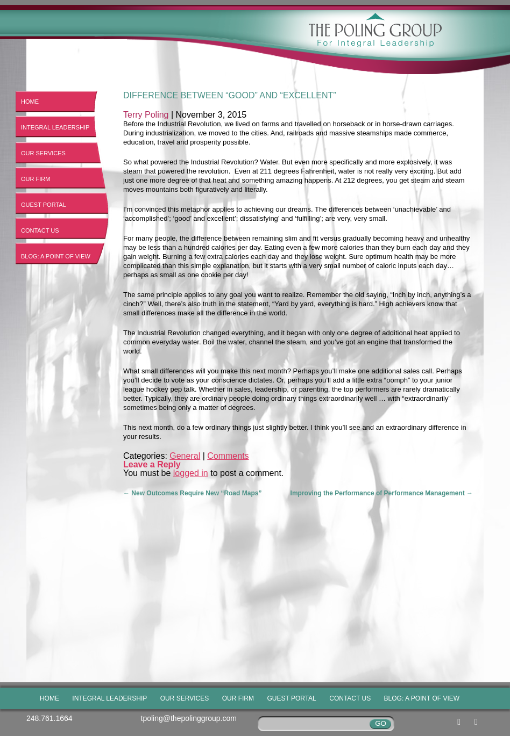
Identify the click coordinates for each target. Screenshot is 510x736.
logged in (190, 473)
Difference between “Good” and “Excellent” (229, 95)
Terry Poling (145, 114)
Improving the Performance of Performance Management (382, 493)
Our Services (43, 153)
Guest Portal (43, 204)
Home (30, 101)
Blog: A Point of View (55, 256)
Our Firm (35, 179)
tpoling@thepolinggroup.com (189, 718)
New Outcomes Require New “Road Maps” (192, 493)
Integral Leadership (55, 127)
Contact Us (40, 230)
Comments (228, 455)
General (184, 455)
